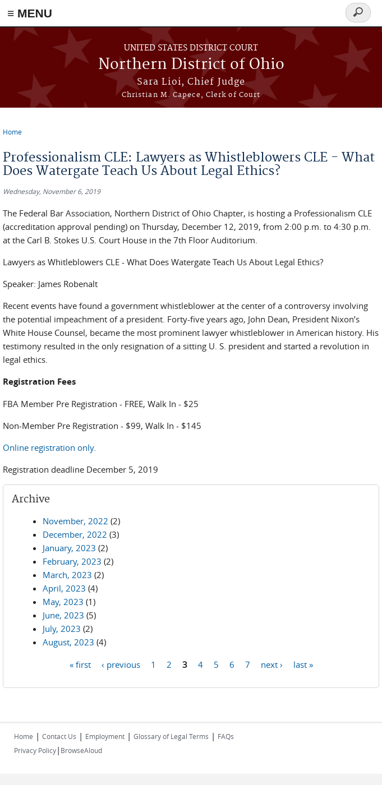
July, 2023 (62, 628)
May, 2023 (63, 601)
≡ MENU (29, 13)
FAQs (226, 736)
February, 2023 (72, 561)
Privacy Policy (35, 750)
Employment (105, 736)
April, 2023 (64, 588)
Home (12, 131)
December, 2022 (75, 534)
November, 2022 (75, 521)
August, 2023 (68, 642)
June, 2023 (63, 615)
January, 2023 (69, 547)
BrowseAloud (81, 750)
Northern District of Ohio (191, 65)
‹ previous (121, 663)
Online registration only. (49, 447)
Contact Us (59, 736)
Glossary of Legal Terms (171, 736)
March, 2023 (67, 574)
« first (80, 663)
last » (303, 663)
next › (272, 663)
